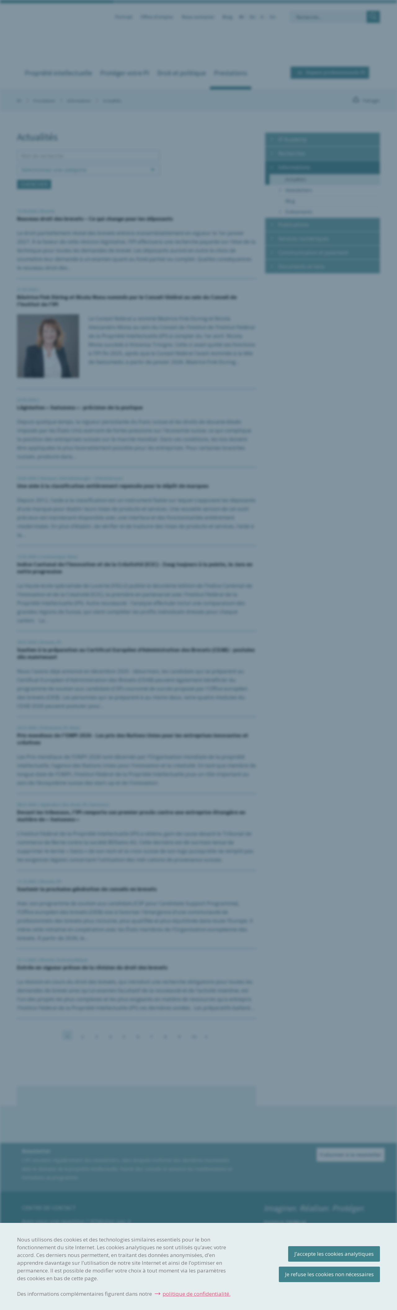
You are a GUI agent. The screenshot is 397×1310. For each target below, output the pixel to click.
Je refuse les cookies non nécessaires (329, 1274)
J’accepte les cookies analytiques (334, 1253)
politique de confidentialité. (196, 1293)
